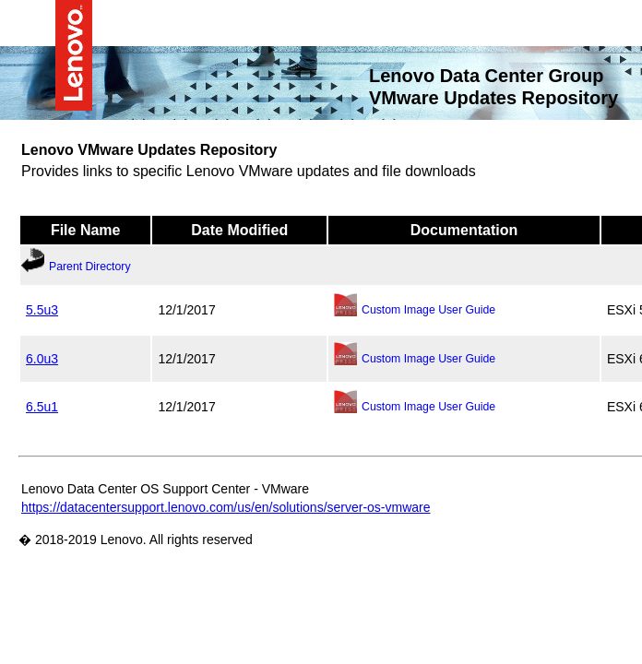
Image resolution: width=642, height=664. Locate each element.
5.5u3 (42, 308)
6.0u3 (42, 357)
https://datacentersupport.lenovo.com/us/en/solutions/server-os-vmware (226, 506)
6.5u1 (42, 405)
